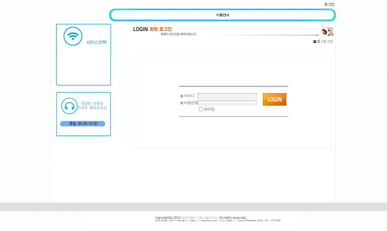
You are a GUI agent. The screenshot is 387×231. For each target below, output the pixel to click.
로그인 (329, 4)
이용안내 (222, 15)
